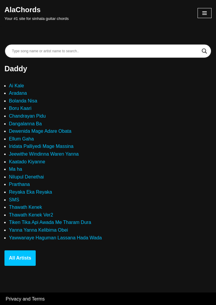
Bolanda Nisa (23, 100)
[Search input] (105, 51)
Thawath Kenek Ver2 (31, 214)
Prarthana (19, 184)
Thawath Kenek (25, 207)
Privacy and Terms (25, 298)
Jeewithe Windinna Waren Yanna (44, 154)
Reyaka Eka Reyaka (30, 192)
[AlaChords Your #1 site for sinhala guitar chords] (36, 13)
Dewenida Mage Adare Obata (40, 131)
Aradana (18, 93)
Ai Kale (16, 85)
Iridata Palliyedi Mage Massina (41, 146)
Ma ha (15, 169)
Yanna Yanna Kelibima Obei (38, 230)
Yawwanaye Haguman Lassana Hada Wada (55, 237)
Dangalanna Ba (25, 123)
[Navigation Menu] (205, 13)
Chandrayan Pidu (27, 115)
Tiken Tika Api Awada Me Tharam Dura (50, 222)
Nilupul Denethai (26, 176)
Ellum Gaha (21, 138)
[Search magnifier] (204, 51)
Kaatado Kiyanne (27, 161)
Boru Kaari (20, 108)
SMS (14, 199)
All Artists (20, 257)
